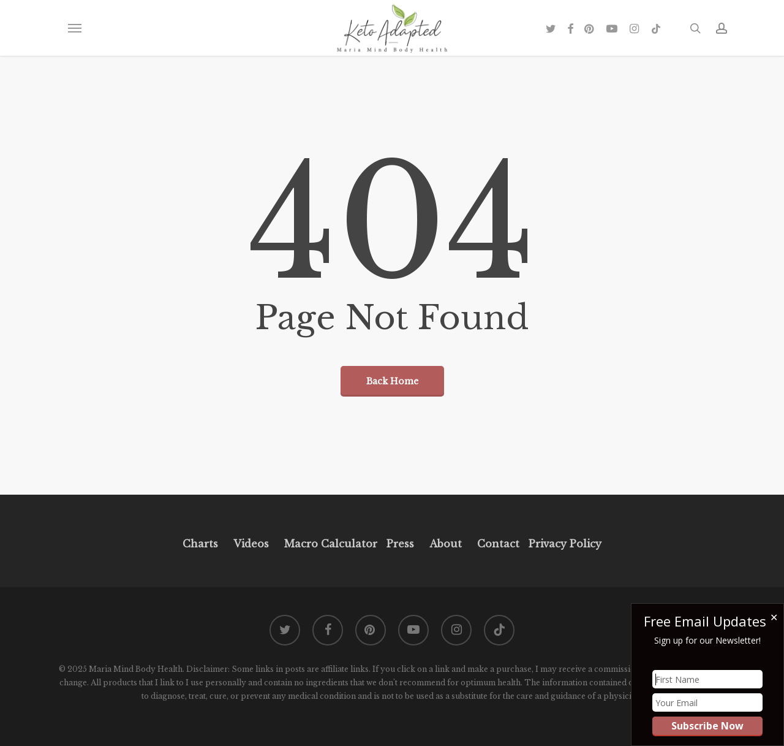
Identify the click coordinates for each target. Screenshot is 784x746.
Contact (498, 544)
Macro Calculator (330, 544)
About (445, 544)
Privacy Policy (563, 544)
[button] (74, 28)
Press (400, 544)
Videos (251, 544)
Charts (200, 544)
